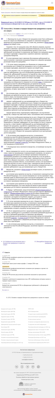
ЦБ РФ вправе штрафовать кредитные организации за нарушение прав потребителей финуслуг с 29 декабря (26, 258)
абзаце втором (26, 169)
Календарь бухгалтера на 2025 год (37, 337)
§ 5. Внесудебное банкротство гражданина (43, 242)
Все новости (5, 290)
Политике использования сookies (32, 390)
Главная (3, 12)
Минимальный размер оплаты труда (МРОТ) (39, 335)
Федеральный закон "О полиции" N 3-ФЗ (38, 329)
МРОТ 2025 (31, 309)
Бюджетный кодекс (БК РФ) (8, 322)
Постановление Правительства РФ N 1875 (38, 342)
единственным (8, 155)
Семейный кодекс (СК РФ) (7, 335)
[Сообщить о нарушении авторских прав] (27, 384)
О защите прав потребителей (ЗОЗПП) (37, 314)
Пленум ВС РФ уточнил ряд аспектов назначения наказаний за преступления (24, 274)
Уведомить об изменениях (47, 15)
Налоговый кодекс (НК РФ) (8, 314)
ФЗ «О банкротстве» (33, 311)
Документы (7, 12)
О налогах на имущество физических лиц (38, 322)
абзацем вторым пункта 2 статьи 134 (21, 193)
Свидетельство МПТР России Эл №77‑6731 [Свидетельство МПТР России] (27, 375)
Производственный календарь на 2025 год (12, 342)
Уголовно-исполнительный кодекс (10, 337)
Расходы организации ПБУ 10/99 (36, 332)
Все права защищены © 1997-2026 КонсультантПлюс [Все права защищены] (27, 372)
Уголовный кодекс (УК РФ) (7, 319)
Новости (7, 252)
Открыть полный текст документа (29, 232)
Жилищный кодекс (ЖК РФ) (8, 311)
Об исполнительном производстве (37, 316)
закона (18, 33)
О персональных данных (34, 319)
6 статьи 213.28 (23, 218)
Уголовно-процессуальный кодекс (9, 340)
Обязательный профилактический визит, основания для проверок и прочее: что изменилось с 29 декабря (25, 269)
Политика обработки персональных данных (27, 377)
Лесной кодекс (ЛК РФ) (7, 332)
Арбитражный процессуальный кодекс (11, 324)
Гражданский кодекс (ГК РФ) (8, 309)
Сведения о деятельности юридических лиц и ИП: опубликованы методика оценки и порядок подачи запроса (26, 280)
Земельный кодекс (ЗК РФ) (8, 329)
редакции (13, 15)
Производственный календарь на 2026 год (39, 327)
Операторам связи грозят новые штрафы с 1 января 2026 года (20, 263)
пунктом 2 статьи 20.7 (21, 142)
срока (40, 82)
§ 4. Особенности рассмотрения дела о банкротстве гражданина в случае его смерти (14, 243)
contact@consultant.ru (27, 359)
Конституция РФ (5, 327)
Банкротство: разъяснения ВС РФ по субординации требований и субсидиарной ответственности (25, 286)
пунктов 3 (14, 218)
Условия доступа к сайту (27, 379)
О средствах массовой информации (37, 324)
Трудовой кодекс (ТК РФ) (7, 316)
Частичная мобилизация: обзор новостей (38, 340)
